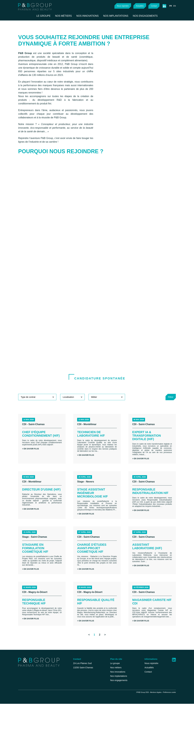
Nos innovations (122, 716)
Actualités (137, 6)
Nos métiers (120, 711)
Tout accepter (39, 740)
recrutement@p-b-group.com (81, 721)
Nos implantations (123, 721)
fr (170, 6)
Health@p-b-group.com (77, 730)
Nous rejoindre (119, 6)
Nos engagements (124, 725)
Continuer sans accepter (59, 709)
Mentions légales (153, 742)
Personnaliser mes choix (39, 746)
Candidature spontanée (100, 408)
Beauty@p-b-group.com (78, 725)
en (174, 6)
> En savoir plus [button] (31, 486)
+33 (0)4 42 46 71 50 (75, 716)
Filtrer (170, 427)
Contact (153, 6)
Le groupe (119, 707)
